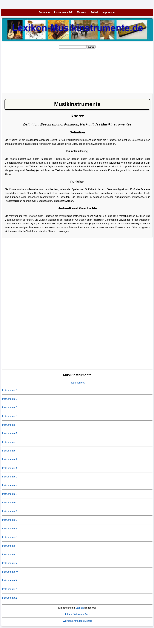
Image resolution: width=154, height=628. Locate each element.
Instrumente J (9, 459)
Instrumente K (9, 468)
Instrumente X (9, 580)
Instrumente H (9, 442)
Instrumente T (9, 546)
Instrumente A (77, 382)
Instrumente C (9, 399)
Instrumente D (9, 407)
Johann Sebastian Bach (77, 614)
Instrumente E (9, 416)
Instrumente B (9, 390)
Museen (81, 12)
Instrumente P (9, 511)
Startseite (44, 12)
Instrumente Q (9, 520)
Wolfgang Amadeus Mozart (77, 621)
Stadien (79, 608)
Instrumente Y (9, 589)
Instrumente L (9, 476)
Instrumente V (9, 563)
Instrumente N (9, 494)
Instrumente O (9, 502)
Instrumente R (9, 528)
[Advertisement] (77, 70)
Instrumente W (10, 572)
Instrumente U (9, 554)
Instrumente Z (9, 597)
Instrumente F (9, 425)
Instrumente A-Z (63, 12)
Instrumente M (9, 485)
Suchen (91, 47)
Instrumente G (9, 433)
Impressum (109, 12)
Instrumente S (9, 537)
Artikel (94, 12)
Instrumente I (9, 450)
